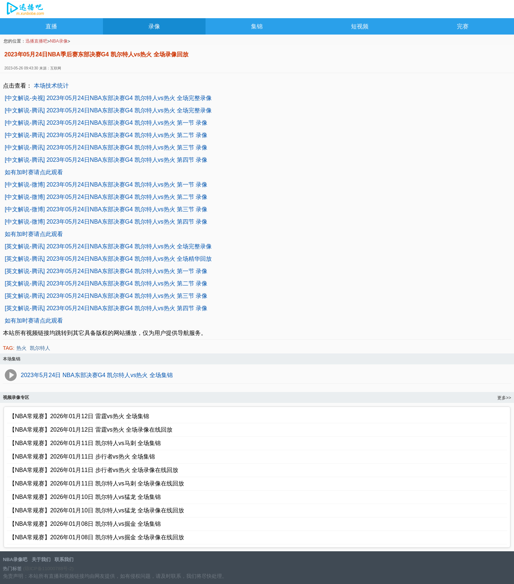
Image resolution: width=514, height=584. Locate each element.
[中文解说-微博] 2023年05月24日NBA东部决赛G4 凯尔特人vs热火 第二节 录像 (106, 197)
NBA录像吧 (24, 9)
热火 (21, 348)
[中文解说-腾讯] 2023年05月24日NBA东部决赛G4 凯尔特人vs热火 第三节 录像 (106, 147)
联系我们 (64, 559)
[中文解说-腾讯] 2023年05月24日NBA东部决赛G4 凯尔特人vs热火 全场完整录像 (108, 110)
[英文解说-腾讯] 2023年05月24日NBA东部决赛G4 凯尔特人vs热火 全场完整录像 (108, 246)
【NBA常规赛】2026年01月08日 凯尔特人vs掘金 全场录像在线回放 (96, 537)
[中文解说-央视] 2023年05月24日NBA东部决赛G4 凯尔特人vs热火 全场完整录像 (108, 98)
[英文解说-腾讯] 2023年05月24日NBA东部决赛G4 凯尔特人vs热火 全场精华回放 (108, 259)
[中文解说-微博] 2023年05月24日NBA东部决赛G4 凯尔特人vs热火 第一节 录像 (106, 184)
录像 (154, 26)
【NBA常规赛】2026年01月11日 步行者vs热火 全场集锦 (82, 456)
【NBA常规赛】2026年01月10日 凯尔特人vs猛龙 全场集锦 (85, 497)
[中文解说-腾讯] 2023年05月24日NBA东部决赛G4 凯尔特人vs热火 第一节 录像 (106, 123)
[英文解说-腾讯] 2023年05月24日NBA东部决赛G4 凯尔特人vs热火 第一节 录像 (106, 271)
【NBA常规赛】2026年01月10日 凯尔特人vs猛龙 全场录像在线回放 (96, 510)
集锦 (257, 26)
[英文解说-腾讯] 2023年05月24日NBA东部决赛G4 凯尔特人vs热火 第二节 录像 (106, 283)
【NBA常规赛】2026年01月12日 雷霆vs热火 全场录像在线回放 (90, 430)
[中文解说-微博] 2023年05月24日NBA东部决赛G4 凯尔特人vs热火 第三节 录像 (106, 209)
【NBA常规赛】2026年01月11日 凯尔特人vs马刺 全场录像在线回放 (96, 483)
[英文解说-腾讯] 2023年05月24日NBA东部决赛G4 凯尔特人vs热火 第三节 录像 (106, 296)
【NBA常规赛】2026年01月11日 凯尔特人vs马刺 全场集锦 (85, 443)
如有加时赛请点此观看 (34, 172)
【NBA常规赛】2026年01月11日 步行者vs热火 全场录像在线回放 (93, 470)
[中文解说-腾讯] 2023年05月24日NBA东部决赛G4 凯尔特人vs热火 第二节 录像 (106, 135)
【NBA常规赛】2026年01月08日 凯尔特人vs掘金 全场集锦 (85, 524)
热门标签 (12, 568)
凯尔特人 (40, 348)
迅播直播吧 (36, 41)
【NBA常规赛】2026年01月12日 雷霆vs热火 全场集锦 (79, 416)
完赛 (463, 26)
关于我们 (41, 559)
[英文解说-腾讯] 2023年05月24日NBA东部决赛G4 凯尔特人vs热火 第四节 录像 (106, 308)
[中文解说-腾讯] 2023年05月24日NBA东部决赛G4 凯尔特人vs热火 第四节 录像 (106, 160)
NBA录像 (59, 41)
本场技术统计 (51, 86)
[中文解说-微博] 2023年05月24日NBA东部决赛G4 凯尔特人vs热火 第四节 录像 (106, 222)
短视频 (359, 26)
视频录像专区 (16, 397)
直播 (51, 26)
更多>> (504, 397)
